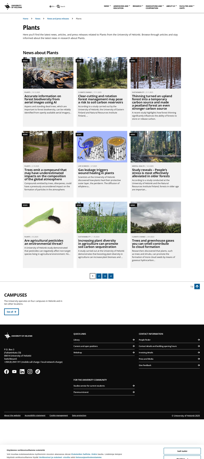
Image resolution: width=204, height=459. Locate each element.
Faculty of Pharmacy (170, 315)
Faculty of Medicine (170, 339)
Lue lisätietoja (13, 451)
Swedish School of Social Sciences (106, 334)
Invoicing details (169, 392)
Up (191, 286)
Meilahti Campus (149, 333)
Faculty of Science (106, 351)
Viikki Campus (147, 296)
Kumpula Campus (85, 346)
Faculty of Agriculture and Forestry (170, 302)
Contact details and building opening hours (169, 385)
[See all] (11, 311)
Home (25, 18)
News (37, 18)
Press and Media (169, 398)
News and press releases (58, 18)
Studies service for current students (104, 425)
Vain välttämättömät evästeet (182, 452)
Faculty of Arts (106, 302)
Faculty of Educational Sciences (106, 309)
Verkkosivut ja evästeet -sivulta (54, 443)
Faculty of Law (106, 315)
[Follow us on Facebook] (6, 411)
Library (104, 379)
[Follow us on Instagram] (30, 411)
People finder (169, 379)
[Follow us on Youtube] (14, 411)
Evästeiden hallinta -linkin (84, 440)
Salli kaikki (182, 437)
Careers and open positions (104, 385)
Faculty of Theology (106, 321)
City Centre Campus (86, 296)
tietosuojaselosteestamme (89, 443)
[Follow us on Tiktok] (37, 411)
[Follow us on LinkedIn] (22, 411)
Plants (78, 18)
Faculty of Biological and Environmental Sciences (170, 309)
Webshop (104, 392)
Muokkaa (182, 445)
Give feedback (169, 405)
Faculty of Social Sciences (106, 328)
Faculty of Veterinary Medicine (170, 321)
